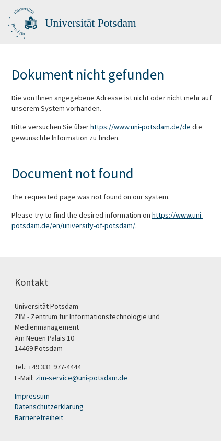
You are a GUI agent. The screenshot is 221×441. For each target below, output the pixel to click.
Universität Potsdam (90, 23)
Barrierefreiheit (39, 417)
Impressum (32, 396)
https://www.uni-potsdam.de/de (140, 126)
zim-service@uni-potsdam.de (81, 377)
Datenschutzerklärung (49, 406)
